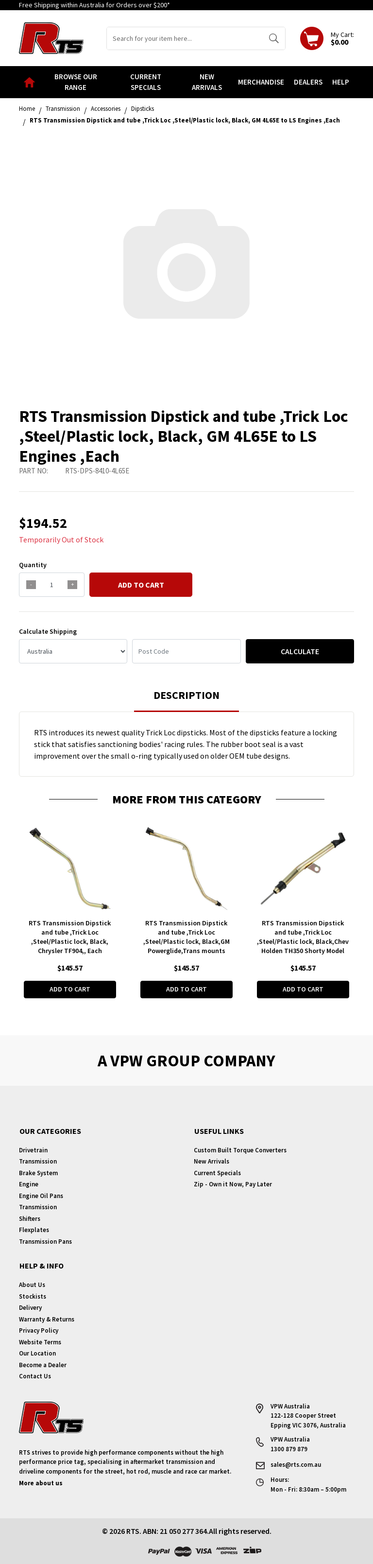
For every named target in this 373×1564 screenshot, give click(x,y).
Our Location (37, 1353)
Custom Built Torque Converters (240, 1150)
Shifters (29, 1219)
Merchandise (261, 82)
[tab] (186, 699)
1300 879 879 (289, 1449)
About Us (32, 1285)
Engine (28, 1184)
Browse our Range (75, 82)
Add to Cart (141, 585)
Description (186, 695)
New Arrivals (207, 82)
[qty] (52, 585)
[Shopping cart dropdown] (327, 38)
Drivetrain (33, 1150)
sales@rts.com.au (296, 1464)
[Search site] (273, 38)
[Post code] (186, 651)
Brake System (38, 1173)
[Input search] (185, 38)
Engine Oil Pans (41, 1196)
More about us (41, 1483)
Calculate (300, 651)
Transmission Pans (45, 1241)
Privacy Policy (38, 1330)
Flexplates (34, 1230)
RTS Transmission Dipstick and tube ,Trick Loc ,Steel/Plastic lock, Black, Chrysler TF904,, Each (70, 937)
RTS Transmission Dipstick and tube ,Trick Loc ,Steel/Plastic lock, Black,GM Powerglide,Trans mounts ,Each (186, 941)
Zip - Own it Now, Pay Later (233, 1184)
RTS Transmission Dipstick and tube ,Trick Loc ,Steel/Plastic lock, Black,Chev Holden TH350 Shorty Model (303, 937)
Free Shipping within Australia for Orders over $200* (94, 4)
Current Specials (145, 82)
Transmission (38, 1161)
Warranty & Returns (46, 1319)
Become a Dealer (43, 1365)
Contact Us (35, 1376)
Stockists (32, 1296)
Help (340, 82)
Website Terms (40, 1342)
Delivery (30, 1307)
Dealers (308, 82)
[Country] (73, 651)
